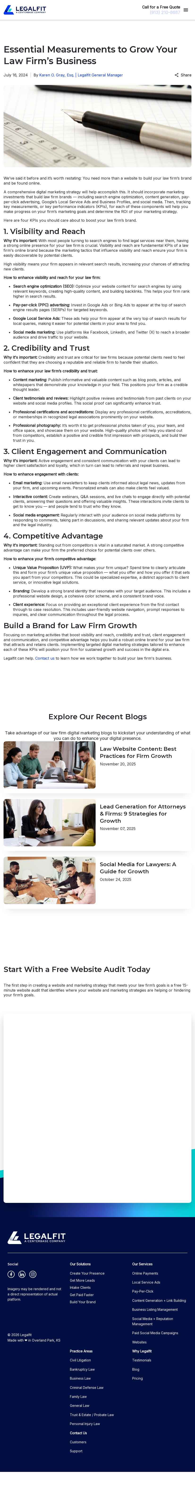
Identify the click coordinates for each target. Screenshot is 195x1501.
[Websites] (159, 1371)
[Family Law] (97, 1426)
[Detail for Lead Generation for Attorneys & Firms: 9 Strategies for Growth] (97, 839)
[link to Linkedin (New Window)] (21, 1303)
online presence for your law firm (50, 245)
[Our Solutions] (97, 1293)
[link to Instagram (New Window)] (32, 1303)
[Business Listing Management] (159, 1339)
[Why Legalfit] (159, 1380)
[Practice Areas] (97, 1380)
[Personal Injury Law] (97, 1453)
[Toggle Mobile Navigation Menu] (185, 10)
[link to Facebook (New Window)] (11, 1303)
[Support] (97, 1480)
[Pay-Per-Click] (159, 1320)
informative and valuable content (92, 379)
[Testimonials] (159, 1389)
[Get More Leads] (97, 1309)
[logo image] (37, 1267)
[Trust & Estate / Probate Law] (97, 1444)
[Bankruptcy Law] (97, 1398)
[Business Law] (97, 1407)
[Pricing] (159, 1407)
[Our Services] (159, 1293)
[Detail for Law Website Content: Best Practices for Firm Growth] (97, 772)
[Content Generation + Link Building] (159, 1329)
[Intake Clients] (97, 1317)
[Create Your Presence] (97, 1302)
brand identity (75, 591)
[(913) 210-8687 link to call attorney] (162, 12)
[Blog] (159, 1398)
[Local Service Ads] (159, 1311)
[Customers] (97, 1471)
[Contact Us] (97, 1462)
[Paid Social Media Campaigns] (159, 1362)
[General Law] (97, 1435)
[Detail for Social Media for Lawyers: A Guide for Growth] (97, 907)
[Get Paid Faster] (97, 1324)
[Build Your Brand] (97, 1331)
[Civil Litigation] (97, 1389)
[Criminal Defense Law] (97, 1416)
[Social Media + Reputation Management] (159, 1350)
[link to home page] (25, 10)
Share (183, 75)
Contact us (45, 658)
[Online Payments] (159, 1302)
